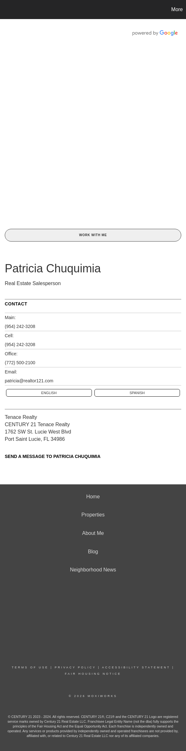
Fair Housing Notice (93, 673)
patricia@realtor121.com (29, 380)
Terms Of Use (30, 667)
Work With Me (93, 235)
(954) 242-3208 (20, 326)
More (177, 9)
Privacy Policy (75, 667)
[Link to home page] (5, 9)
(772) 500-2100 (20, 362)
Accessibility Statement (136, 667)
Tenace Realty (21, 417)
